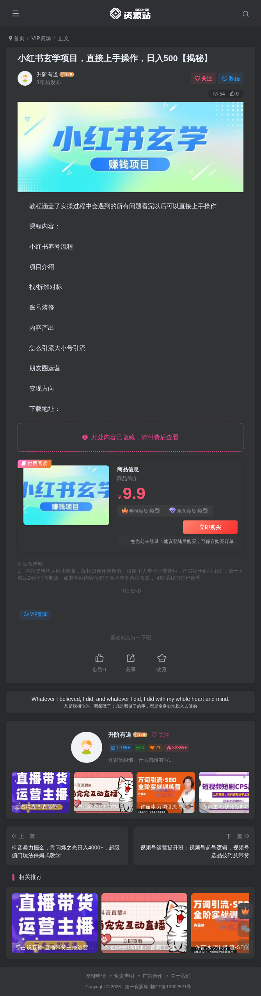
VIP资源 (41, 38)
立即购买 (210, 527)
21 (155, 747)
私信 (231, 78)
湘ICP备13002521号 (170, 986)
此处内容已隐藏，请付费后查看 (130, 437)
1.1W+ (120, 747)
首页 (17, 38)
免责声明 (124, 976)
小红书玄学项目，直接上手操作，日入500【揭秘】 (115, 58)
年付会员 (141, 511)
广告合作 (152, 976)
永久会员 (188, 511)
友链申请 (96, 976)
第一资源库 (136, 986)
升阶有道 (47, 74)
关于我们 (180, 976)
